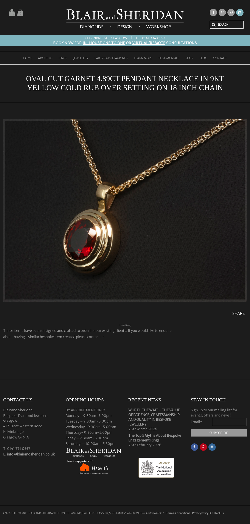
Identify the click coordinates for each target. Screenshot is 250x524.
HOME (27, 58)
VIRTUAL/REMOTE (148, 43)
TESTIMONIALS (168, 58)
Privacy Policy (200, 513)
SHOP (189, 58)
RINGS (63, 58)
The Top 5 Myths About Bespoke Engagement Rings (154, 437)
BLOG (203, 58)
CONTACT (220, 58)
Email (196, 422)
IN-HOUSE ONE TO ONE (104, 43)
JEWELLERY (81, 58)
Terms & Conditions (178, 513)
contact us (95, 337)
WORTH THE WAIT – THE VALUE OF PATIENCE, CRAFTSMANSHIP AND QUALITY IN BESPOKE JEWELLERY (154, 417)
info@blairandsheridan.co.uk (31, 454)
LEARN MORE (143, 58)
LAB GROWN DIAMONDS (111, 58)
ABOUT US (45, 58)
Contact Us (217, 513)
